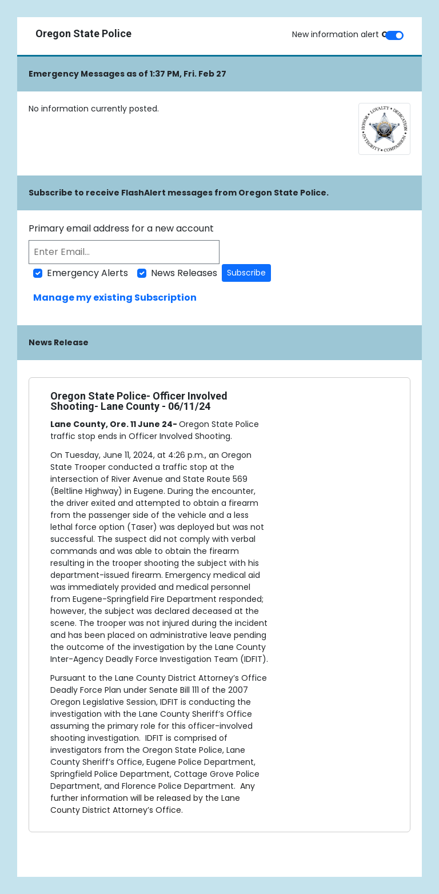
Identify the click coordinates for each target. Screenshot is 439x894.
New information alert (343, 34)
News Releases (184, 273)
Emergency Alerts (87, 273)
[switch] (394, 35)
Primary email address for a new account (121, 228)
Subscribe (246, 272)
